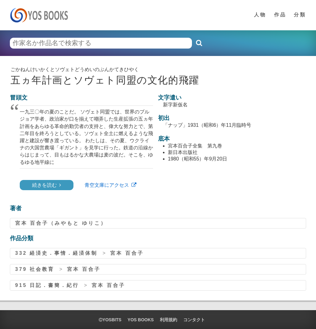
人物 (260, 14)
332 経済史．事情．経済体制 (56, 253)
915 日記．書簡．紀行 (47, 285)
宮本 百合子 (126, 253)
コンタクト (194, 319)
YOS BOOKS (140, 319)
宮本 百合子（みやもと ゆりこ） (61, 223)
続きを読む (44, 185)
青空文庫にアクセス (107, 185)
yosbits (110, 319)
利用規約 (168, 319)
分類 (300, 14)
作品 (280, 14)
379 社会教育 (34, 269)
